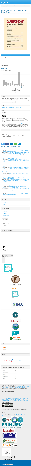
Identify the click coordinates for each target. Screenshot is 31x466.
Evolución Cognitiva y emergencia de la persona (16, 167)
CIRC (16, 414)
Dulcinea (6, 400)
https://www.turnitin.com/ (19, 360)
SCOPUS (3, 398)
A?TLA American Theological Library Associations (12, 398)
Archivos (6, 5)
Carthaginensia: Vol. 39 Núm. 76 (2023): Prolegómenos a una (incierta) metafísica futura (15, 158)
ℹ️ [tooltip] (21, 87)
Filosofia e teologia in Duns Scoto (14, 186)
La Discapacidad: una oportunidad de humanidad (16, 152)
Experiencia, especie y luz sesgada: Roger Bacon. (16, 154)
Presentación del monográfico (12, 150)
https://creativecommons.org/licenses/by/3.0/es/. (18, 123)
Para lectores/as (5, 211)
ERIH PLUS (19, 285)
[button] (3, 144)
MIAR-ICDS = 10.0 (13, 285)
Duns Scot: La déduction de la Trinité (13, 182)
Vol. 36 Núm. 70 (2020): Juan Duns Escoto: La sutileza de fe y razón (17, 5)
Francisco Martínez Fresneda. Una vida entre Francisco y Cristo (19, 176)
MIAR (18, 414)
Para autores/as (5, 213)
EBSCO (3, 413)
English (4, 204)
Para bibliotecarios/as (6, 215)
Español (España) (5, 202)
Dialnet (12, 413)
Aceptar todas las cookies (9, 464)
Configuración (3, 464)
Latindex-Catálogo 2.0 (7, 413)
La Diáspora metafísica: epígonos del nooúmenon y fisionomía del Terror (18, 157)
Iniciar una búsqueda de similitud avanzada (12, 197)
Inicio (2, 5)
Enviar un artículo (5, 219)
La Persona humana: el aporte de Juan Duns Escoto (16, 173)
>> (3, 169)
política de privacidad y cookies (19, 462)
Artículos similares (5, 171)
